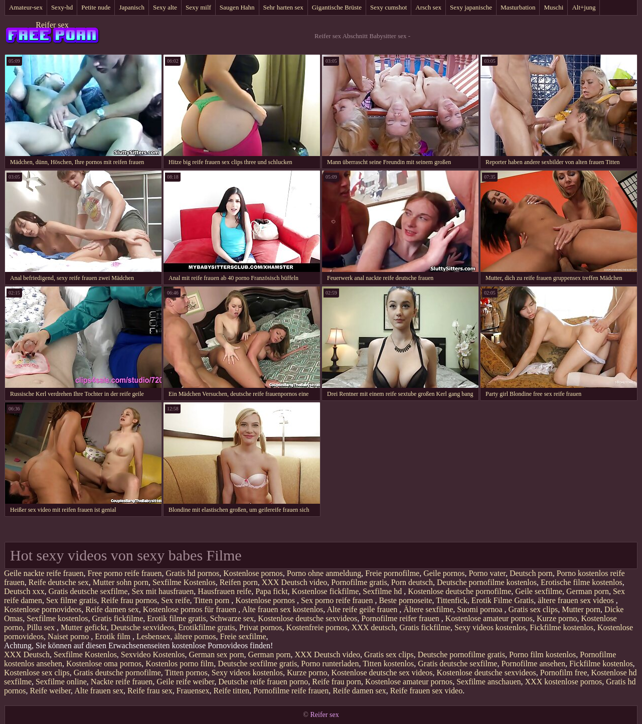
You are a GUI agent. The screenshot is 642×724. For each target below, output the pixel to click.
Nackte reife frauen (121, 681)
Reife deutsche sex (59, 582)
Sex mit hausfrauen (163, 591)
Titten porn (212, 600)
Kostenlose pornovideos (42, 609)
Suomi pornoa (480, 609)
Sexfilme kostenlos (57, 618)
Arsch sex (428, 7)
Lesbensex (153, 636)
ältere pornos (195, 636)
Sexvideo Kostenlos (153, 654)
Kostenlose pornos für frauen (190, 609)
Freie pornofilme (392, 573)
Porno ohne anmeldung (324, 573)
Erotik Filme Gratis (502, 600)
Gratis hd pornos (192, 573)
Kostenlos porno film (179, 663)
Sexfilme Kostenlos (184, 582)
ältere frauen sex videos (576, 600)
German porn (587, 591)
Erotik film (113, 636)
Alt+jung (583, 7)
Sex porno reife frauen (338, 600)
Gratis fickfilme (117, 618)
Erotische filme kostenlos (581, 582)
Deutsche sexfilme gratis (257, 663)
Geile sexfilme (538, 591)
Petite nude (95, 7)
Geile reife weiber (185, 681)
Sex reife (175, 600)
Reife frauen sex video (426, 690)
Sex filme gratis (71, 600)
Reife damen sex (112, 609)
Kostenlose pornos (253, 573)
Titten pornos (186, 672)
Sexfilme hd (383, 591)
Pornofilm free (563, 672)
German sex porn (216, 654)
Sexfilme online (61, 681)
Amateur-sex (26, 7)
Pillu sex (42, 627)
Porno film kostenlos (542, 654)
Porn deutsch (412, 582)
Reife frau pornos (129, 600)
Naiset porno (69, 636)
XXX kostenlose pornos (563, 681)
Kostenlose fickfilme (325, 591)
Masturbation (518, 7)
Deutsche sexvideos (143, 627)
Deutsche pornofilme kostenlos (487, 582)
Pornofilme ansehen (533, 663)
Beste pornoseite (405, 600)
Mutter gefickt (84, 627)
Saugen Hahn (237, 7)
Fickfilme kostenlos (561, 627)
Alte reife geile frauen (363, 609)
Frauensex (193, 690)
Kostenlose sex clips (37, 672)
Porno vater (487, 573)
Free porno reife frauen (125, 573)
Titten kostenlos (388, 663)
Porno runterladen (330, 663)
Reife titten (231, 690)
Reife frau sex (150, 690)
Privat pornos (260, 627)
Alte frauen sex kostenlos (282, 609)
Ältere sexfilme (428, 609)
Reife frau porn (336, 681)
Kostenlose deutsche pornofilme (459, 591)
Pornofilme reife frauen (291, 690)
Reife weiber (50, 690)
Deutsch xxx (24, 591)
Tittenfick (451, 600)
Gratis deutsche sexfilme (87, 591)
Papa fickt (271, 591)
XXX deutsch (374, 627)
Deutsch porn (531, 573)
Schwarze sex (232, 618)
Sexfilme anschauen (488, 681)
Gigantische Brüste (337, 7)
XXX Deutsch (27, 654)
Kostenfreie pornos (317, 627)
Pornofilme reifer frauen (401, 618)
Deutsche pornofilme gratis (461, 654)
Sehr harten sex (283, 7)
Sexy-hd (62, 7)
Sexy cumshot (388, 7)
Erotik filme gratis (176, 618)
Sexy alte (165, 7)
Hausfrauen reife (224, 591)
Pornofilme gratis (359, 582)
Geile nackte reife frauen (44, 573)
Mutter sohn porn (120, 582)
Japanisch (131, 7)
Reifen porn (239, 582)
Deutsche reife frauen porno (263, 681)
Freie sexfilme (243, 636)
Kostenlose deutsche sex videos (381, 672)
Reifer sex (52, 25)
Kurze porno (557, 618)
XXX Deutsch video (295, 582)
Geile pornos (443, 573)
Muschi (553, 7)
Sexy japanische (471, 7)
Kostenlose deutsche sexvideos (307, 618)
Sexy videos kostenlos (490, 627)
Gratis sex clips (533, 609)
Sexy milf (198, 7)
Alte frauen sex (98, 690)
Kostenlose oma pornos (103, 663)
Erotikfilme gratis (207, 627)
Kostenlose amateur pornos (489, 618)
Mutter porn (581, 609)
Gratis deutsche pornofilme (117, 672)
